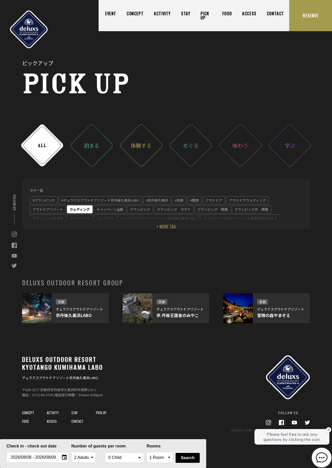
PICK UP (204, 15)
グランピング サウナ (174, 209)
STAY (185, 13)
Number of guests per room (86, 446)
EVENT (110, 13)
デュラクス (105, 218)
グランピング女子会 (48, 218)
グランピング (140, 209)
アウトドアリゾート (48, 209)
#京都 (179, 200)
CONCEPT (135, 13)
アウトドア (213, 200)
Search (188, 458)
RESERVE (310, 15)
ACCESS (249, 13)
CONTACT (275, 13)
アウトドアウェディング (247, 200)
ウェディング (80, 209)
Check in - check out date (31, 446)
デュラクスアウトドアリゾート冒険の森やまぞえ (240, 218)
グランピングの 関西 (251, 209)
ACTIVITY (162, 13)
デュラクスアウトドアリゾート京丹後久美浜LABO (158, 218)
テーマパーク (80, 218)
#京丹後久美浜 (157, 200)
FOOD (227, 13)
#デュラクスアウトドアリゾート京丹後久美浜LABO (100, 200)
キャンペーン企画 (109, 209)
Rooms (154, 446)
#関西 (194, 200)
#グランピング (44, 200)
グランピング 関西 (212, 209)
